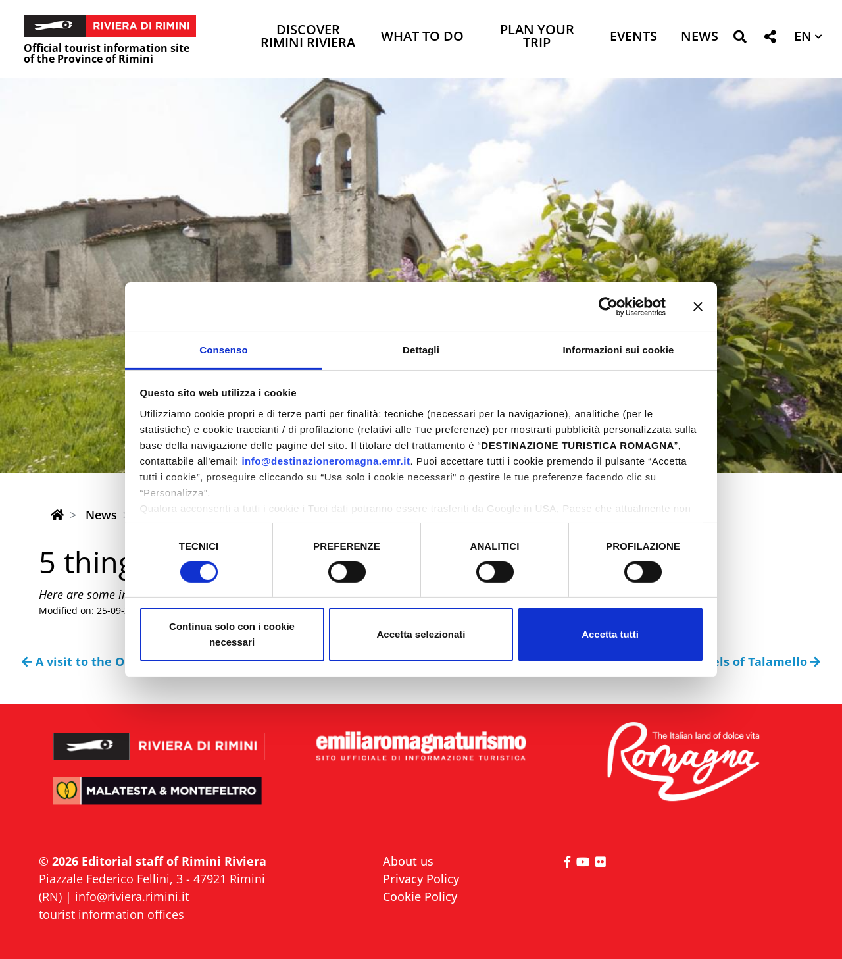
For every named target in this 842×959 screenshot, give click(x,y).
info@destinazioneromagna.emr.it (325, 460)
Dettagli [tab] (421, 349)
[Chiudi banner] (698, 306)
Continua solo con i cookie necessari (232, 634)
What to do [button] (422, 37)
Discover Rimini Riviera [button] (307, 37)
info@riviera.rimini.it (132, 896)
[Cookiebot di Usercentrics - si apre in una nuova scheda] (608, 307)
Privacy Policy (421, 879)
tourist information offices (111, 914)
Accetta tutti (610, 634)
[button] (739, 39)
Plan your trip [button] (537, 37)
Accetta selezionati (420, 634)
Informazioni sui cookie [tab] (618, 349)
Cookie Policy (420, 896)
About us (408, 861)
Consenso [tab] (223, 349)
